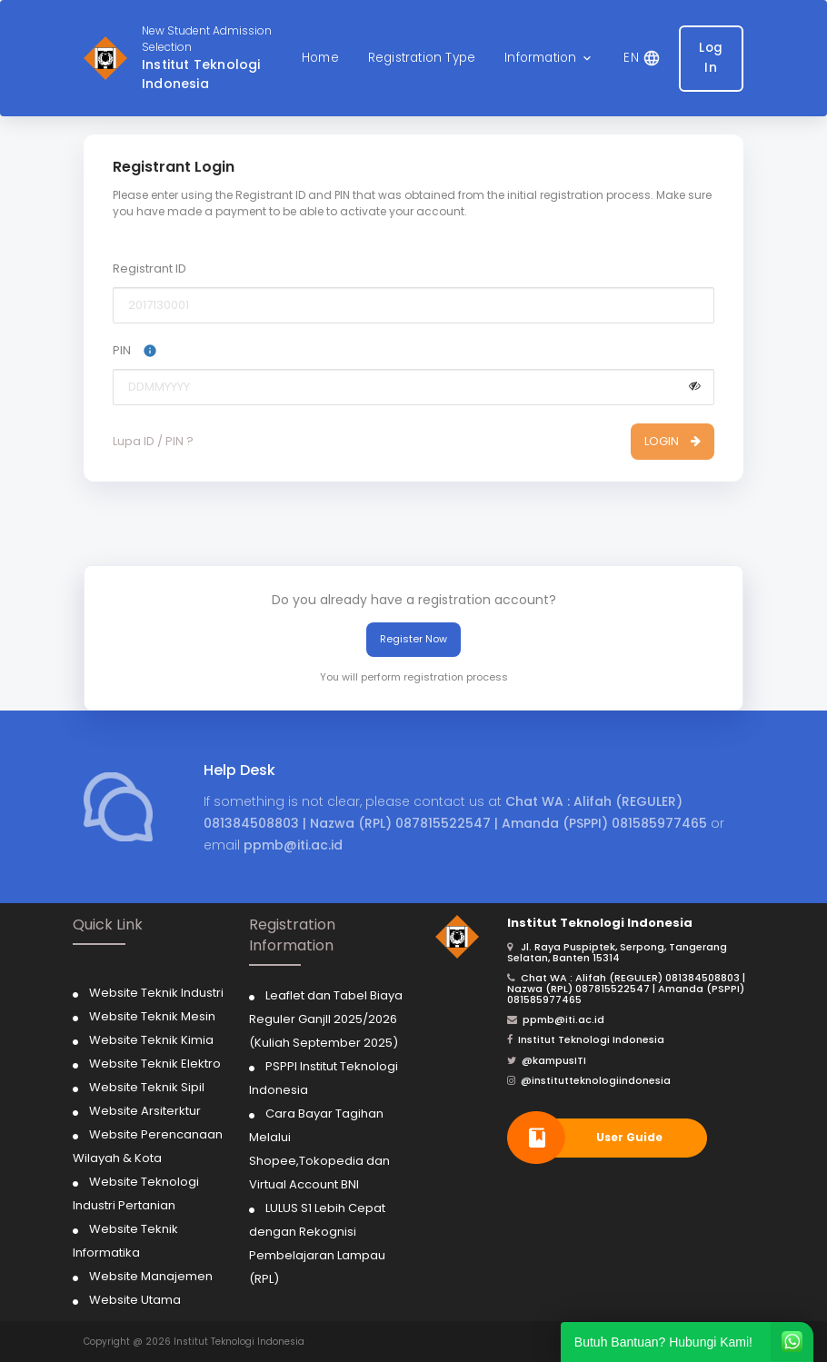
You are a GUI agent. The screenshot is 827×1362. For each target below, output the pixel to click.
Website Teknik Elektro (155, 1063)
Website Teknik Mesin (152, 1016)
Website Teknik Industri (156, 992)
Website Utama (135, 1299)
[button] (549, 59)
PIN (135, 350)
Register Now (413, 638)
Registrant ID (149, 268)
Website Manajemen (151, 1276)
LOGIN (672, 441)
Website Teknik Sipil (146, 1087)
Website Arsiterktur (145, 1110)
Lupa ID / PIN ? (153, 441)
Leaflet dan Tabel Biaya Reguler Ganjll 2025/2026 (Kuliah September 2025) (326, 1019)
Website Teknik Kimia (151, 1040)
